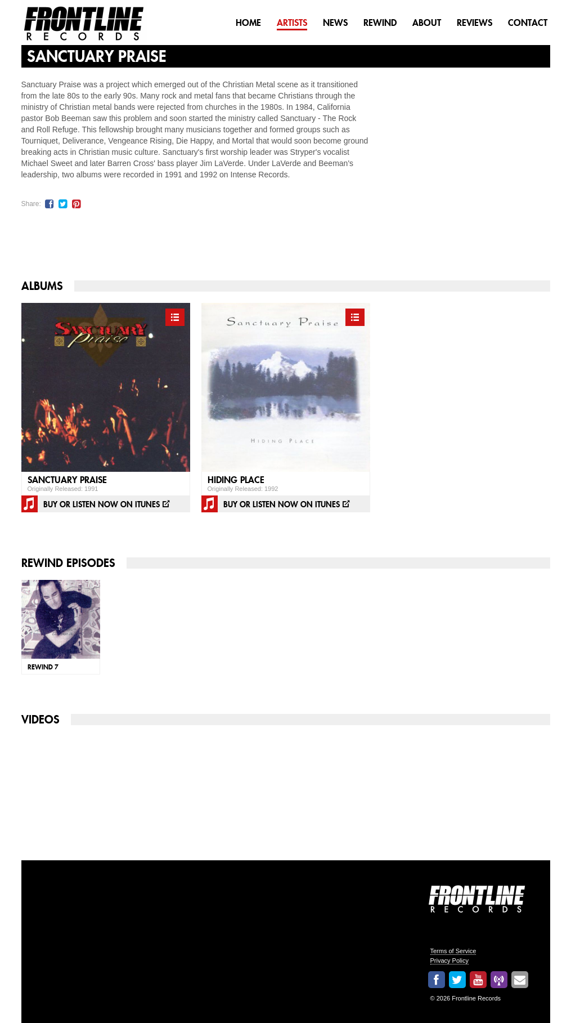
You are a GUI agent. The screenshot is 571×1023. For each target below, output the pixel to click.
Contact (527, 23)
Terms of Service (453, 951)
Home (248, 23)
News (335, 23)
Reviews (474, 23)
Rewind (380, 23)
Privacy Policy (449, 960)
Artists (292, 23)
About (426, 23)
